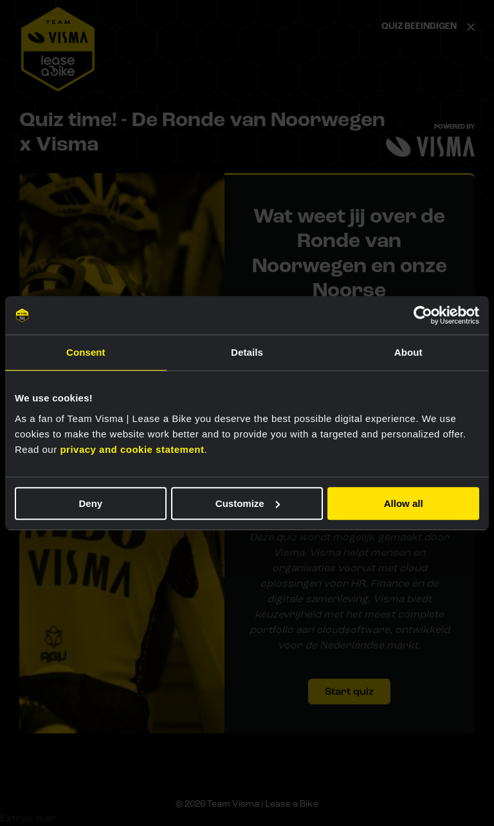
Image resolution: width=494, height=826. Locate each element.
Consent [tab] (85, 352)
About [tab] (408, 352)
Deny (90, 503)
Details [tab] (247, 352)
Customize (247, 503)
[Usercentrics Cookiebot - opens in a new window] (423, 315)
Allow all (403, 503)
